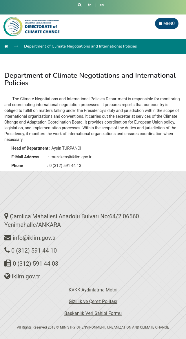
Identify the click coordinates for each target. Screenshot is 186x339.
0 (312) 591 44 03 (35, 263)
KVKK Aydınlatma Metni (93, 290)
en (102, 5)
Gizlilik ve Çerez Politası (93, 301)
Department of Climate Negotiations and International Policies (80, 46)
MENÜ (167, 23)
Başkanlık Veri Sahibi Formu (93, 313)
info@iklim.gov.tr (34, 237)
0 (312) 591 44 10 (34, 250)
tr (89, 5)
